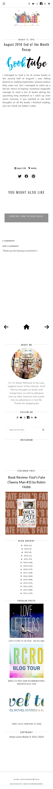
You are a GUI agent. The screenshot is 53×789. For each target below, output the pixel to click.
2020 (25, 562)
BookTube (34, 168)
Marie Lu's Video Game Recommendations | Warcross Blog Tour (26, 682)
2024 (26, 549)
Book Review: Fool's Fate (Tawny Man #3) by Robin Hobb (26, 482)
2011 (25, 593)
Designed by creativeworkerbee (26, 784)
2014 (25, 583)
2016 (25, 576)
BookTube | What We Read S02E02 (26, 216)
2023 (26, 552)
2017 (25, 573)
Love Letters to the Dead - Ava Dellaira (26, 640)
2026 (26, 545)
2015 (25, 579)
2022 (26, 556)
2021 (26, 559)
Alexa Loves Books (23, 779)
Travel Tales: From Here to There (26, 723)
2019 (25, 566)
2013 (25, 586)
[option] (26, 210)
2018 (25, 569)
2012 (25, 590)
